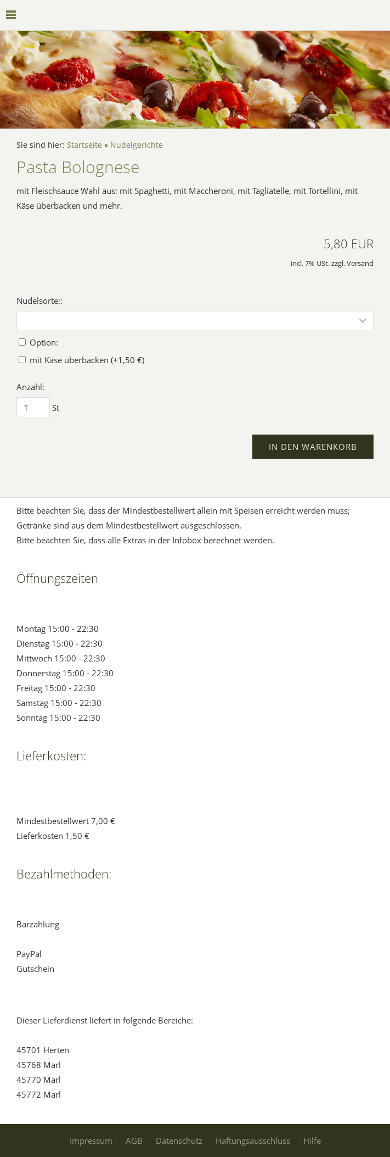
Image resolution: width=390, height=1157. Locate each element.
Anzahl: (30, 386)
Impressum (91, 1140)
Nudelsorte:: (39, 300)
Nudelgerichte (136, 145)
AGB (134, 1140)
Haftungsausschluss (253, 1140)
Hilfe (312, 1140)
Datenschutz (179, 1140)
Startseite (84, 145)
